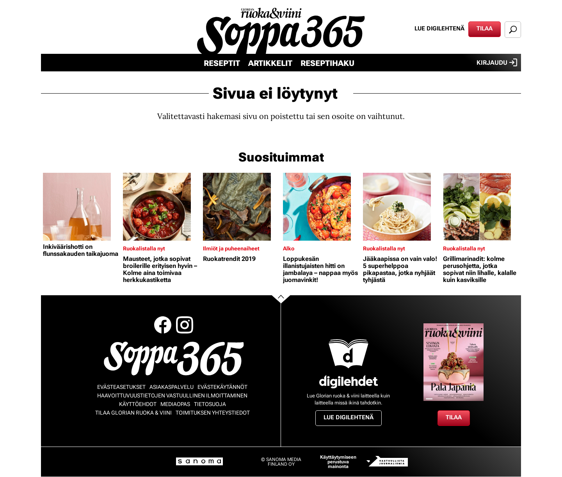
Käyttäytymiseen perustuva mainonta (338, 461)
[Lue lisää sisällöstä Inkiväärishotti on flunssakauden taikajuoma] (81, 207)
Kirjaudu (497, 62)
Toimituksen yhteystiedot (213, 413)
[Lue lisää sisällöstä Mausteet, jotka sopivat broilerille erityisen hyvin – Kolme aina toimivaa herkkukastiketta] (161, 207)
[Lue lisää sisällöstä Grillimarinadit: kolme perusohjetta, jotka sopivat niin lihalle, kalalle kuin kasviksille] (481, 207)
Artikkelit (270, 63)
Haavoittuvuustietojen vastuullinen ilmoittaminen (172, 395)
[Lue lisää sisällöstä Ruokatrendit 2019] (241, 207)
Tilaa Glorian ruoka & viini (133, 413)
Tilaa (485, 28)
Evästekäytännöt (222, 387)
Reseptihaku (327, 63)
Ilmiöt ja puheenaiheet (231, 248)
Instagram (184, 324)
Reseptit (222, 63)
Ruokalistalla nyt (144, 248)
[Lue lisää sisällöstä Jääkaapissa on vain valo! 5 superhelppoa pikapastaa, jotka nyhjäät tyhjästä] (401, 207)
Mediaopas (175, 404)
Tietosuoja (210, 404)
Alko (288, 248)
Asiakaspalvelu (171, 387)
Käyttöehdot (138, 404)
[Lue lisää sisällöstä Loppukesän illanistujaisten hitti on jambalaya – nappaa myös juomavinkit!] (321, 207)
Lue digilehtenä (439, 28)
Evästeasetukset (121, 387)
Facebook (162, 324)
